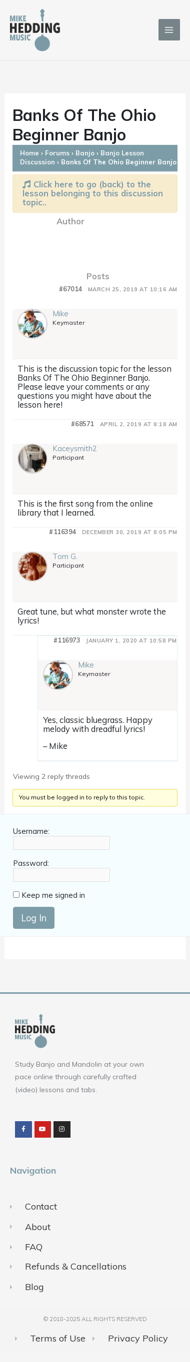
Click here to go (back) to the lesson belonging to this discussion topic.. (92, 193)
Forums (57, 153)
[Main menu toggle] (169, 29)
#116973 (67, 640)
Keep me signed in (53, 895)
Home (29, 153)
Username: (31, 831)
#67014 (70, 289)
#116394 (62, 532)
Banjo (85, 153)
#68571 (82, 424)
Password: (31, 863)
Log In (33, 918)
